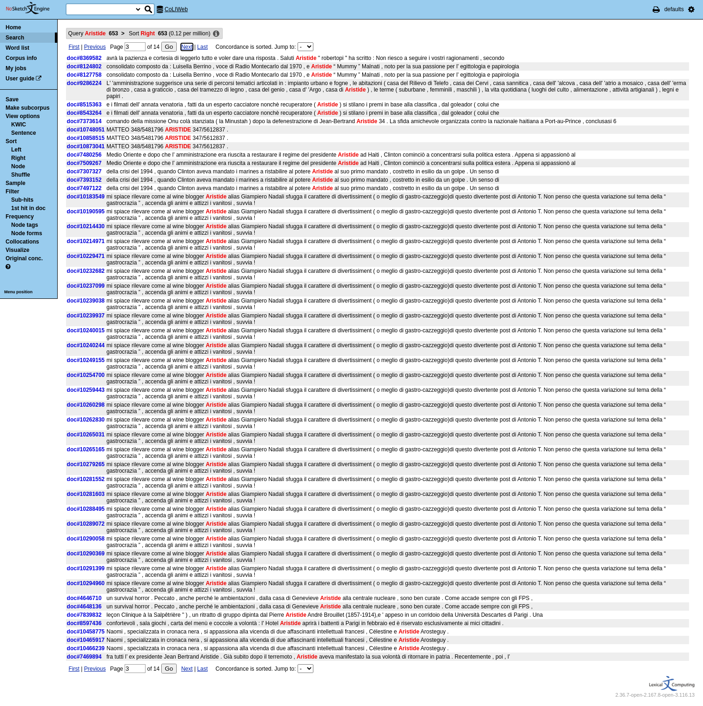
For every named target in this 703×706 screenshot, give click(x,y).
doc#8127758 (84, 75)
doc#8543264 (84, 113)
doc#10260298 (86, 405)
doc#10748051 (86, 129)
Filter (12, 191)
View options (23, 116)
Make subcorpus (28, 108)
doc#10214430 (86, 226)
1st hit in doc (28, 208)
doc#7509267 (84, 163)
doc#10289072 (86, 524)
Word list (17, 48)
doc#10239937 (86, 315)
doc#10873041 (86, 146)
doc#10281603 (86, 494)
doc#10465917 (86, 640)
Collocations (22, 241)
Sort (11, 141)
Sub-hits (22, 200)
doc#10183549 (86, 196)
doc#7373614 (84, 121)
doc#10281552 (86, 479)
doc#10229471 (86, 256)
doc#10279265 (86, 464)
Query (93, 33)
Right (18, 158)
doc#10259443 (86, 390)
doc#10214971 (86, 241)
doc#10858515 (86, 138)
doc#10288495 (86, 509)
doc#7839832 (84, 615)
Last (202, 47)
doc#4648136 (84, 606)
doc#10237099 (86, 286)
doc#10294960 (86, 583)
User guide (20, 78)
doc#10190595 (86, 211)
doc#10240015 (86, 330)
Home (13, 27)
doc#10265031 (86, 434)
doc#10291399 (86, 568)
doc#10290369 (86, 553)
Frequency (20, 216)
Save (12, 99)
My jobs (16, 68)
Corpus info (21, 58)
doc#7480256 (84, 155)
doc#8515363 (84, 104)
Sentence (23, 133)
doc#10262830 (86, 419)
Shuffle (20, 175)
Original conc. (24, 258)
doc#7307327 (84, 171)
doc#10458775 (86, 631)
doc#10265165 (86, 449)
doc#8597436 (84, 623)
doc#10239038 (86, 300)
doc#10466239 (86, 648)
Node (18, 166)
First (74, 47)
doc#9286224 (84, 83)
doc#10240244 (86, 345)
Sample (16, 183)
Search (15, 37)
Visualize (17, 250)
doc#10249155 (86, 360)
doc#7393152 (84, 180)
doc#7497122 (84, 188)
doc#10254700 (86, 375)
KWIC (18, 124)
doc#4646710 (84, 598)
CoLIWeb (176, 9)
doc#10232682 (86, 271)
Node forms (26, 233)
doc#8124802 (84, 66)
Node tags (24, 225)
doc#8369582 (84, 58)
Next (187, 47)
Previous (95, 47)
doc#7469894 (84, 656)
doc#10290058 (86, 538)
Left (16, 149)
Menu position (18, 292)
